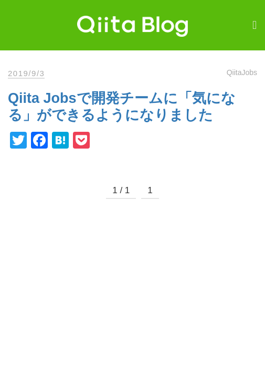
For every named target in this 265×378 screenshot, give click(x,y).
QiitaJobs (242, 72)
